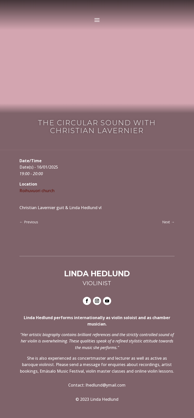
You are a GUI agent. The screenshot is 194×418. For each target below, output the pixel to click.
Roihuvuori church (37, 190)
